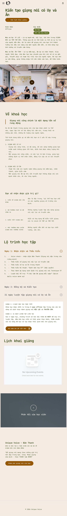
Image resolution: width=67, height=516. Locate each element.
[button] (3, 3)
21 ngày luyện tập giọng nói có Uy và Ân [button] (33, 294)
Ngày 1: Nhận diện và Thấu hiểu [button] (33, 251)
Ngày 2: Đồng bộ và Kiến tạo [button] (33, 287)
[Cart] (63, 3)
